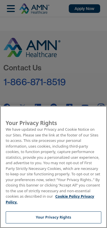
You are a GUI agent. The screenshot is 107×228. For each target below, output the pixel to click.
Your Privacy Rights (53, 217)
